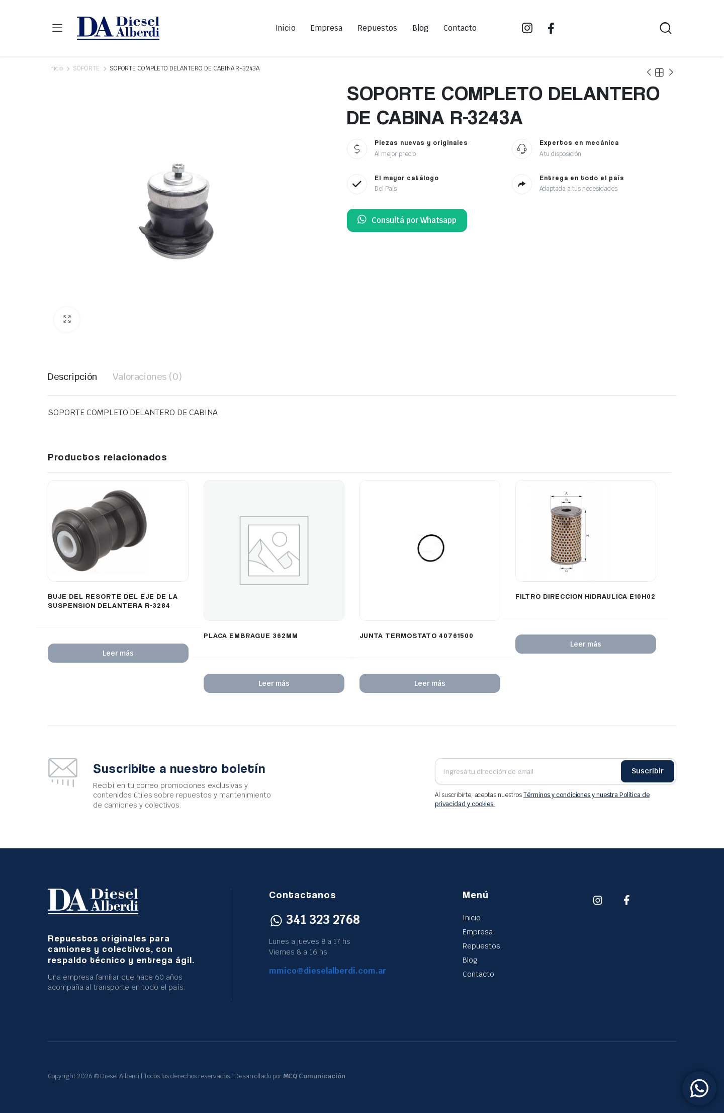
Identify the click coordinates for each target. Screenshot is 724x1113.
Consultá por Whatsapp (407, 220)
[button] (66, 319)
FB (551, 28)
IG (527, 28)
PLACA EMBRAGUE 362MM (251, 635)
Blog (420, 28)
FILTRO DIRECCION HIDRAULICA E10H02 (585, 596)
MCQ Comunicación (314, 1076)
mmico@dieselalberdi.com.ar (328, 971)
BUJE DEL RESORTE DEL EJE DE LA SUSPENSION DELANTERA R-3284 (113, 600)
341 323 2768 (314, 919)
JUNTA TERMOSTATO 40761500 (416, 635)
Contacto (460, 28)
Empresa (326, 28)
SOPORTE (86, 68)
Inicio (286, 28)
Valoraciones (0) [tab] (148, 376)
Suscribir (647, 770)
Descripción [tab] (73, 376)
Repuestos (377, 28)
